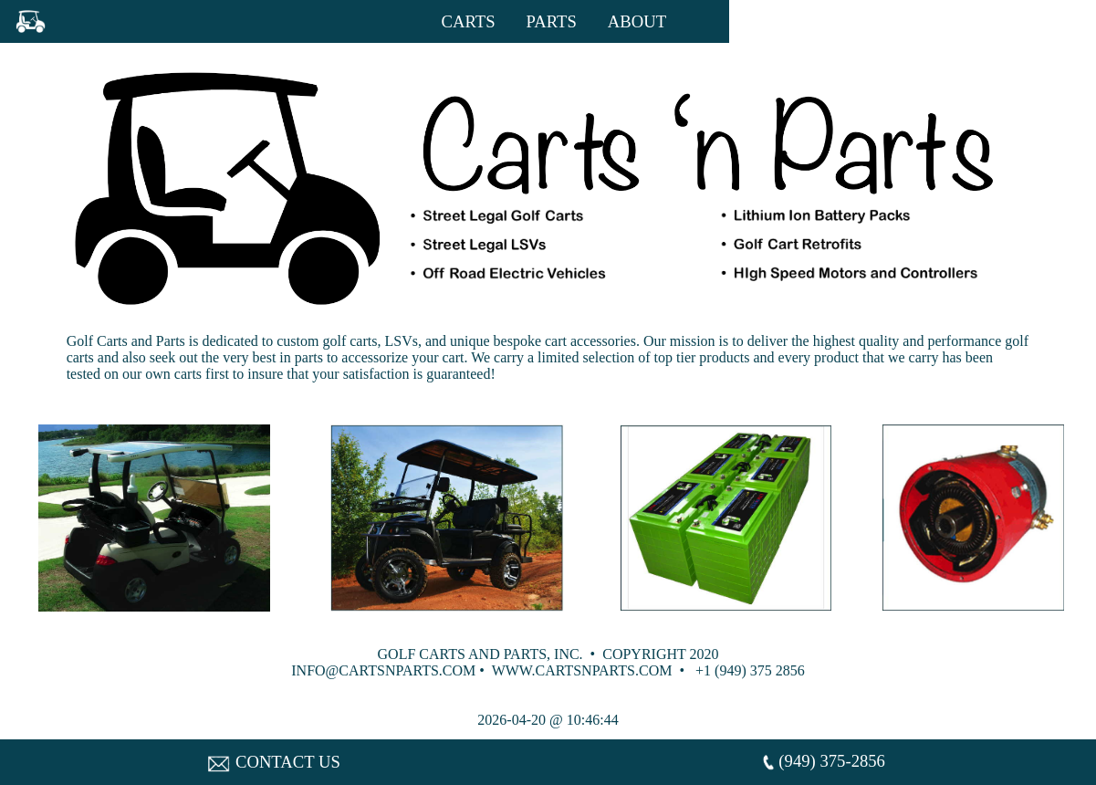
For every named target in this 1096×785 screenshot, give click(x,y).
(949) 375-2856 (822, 762)
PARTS (552, 21)
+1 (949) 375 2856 (750, 670)
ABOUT (637, 21)
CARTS (469, 21)
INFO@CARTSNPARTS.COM (383, 670)
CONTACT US (274, 762)
